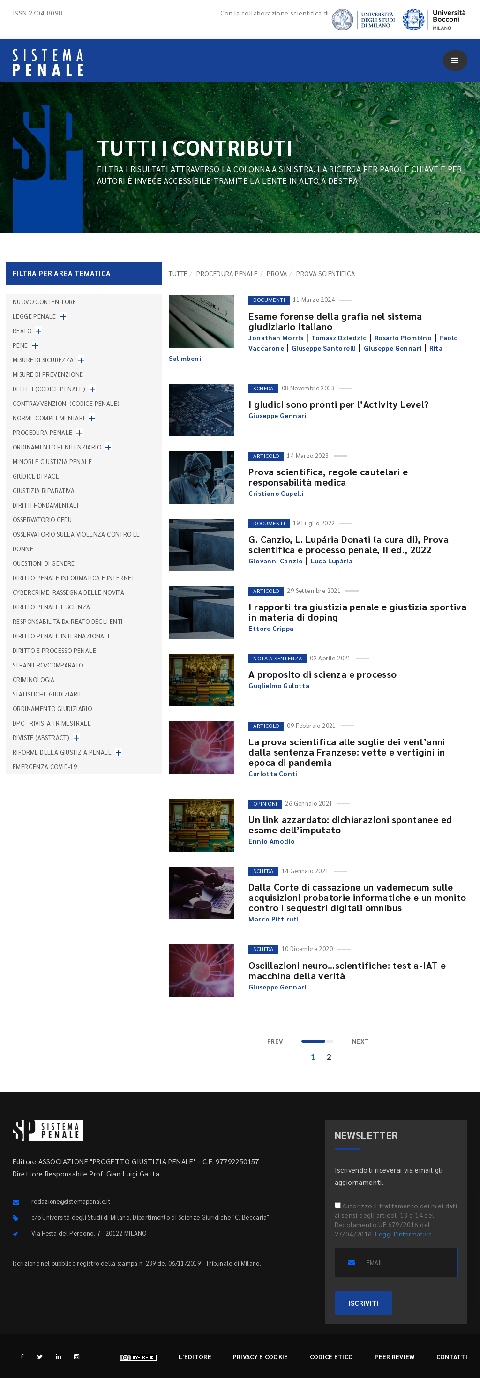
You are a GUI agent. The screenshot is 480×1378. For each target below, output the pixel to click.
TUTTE (178, 273)
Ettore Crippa (270, 628)
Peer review (394, 1357)
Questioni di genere (44, 563)
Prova (277, 273)
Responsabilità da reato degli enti (68, 621)
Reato (22, 331)
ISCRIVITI (363, 1302)
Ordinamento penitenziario (57, 447)
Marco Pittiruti (273, 918)
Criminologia (34, 679)
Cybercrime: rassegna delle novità (68, 592)
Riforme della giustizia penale (62, 752)
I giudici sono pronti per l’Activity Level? (338, 404)
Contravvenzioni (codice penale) (66, 403)
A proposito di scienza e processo (322, 674)
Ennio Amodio (271, 841)
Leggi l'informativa (403, 1233)
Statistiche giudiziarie (47, 694)
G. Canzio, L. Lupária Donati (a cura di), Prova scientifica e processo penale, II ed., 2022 (348, 544)
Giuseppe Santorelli (324, 348)
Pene (20, 345)
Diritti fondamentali (45, 505)
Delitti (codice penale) (49, 389)
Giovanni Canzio (275, 560)
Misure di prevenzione (48, 374)
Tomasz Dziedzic (339, 337)
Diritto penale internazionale (62, 636)
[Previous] (275, 1041)
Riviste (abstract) (41, 737)
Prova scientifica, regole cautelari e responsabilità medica (328, 476)
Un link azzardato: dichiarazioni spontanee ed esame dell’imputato (350, 824)
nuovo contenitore (44, 302)
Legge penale (34, 316)
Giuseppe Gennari (392, 348)
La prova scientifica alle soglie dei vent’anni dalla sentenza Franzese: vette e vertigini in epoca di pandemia (346, 751)
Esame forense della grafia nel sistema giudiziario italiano (335, 321)
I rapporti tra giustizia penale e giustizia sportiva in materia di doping (357, 611)
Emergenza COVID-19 (45, 767)
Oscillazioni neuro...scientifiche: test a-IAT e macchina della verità (347, 970)
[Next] (360, 1041)
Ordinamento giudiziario (52, 708)
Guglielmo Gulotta (278, 685)
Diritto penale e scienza (51, 607)
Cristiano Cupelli (275, 493)
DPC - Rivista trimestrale (52, 723)
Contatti (451, 1357)
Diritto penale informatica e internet (74, 578)
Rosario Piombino (403, 337)
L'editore (195, 1357)
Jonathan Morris (275, 337)
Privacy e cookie (260, 1357)
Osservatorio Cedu (42, 520)
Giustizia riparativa (44, 490)
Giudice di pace (36, 476)
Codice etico (331, 1357)
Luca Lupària (332, 560)
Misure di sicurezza (43, 360)
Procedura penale (226, 273)
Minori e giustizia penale (52, 461)
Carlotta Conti (273, 773)
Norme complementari (49, 418)
